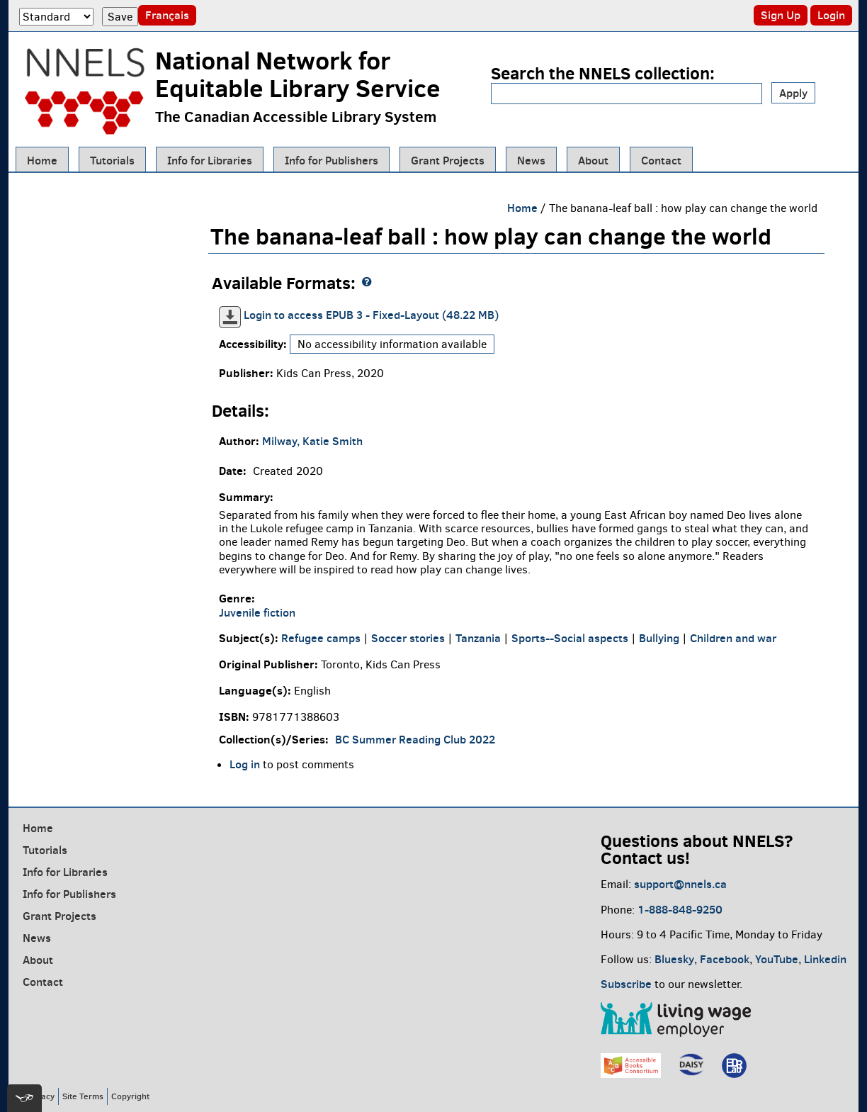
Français (167, 15)
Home (42, 160)
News (531, 160)
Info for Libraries (209, 160)
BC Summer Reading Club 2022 (415, 739)
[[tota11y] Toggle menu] (24, 1098)
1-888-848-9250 (680, 909)
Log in (245, 764)
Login (831, 15)
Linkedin (825, 959)
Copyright (130, 1096)
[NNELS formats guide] (366, 281)
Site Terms (82, 1096)
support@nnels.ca (680, 884)
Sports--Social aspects (569, 638)
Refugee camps (321, 638)
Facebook (724, 959)
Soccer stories (408, 638)
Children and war (733, 638)
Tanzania (478, 638)
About (593, 160)
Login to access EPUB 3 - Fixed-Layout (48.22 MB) (371, 314)
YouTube (776, 959)
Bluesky (674, 959)
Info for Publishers (331, 160)
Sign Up (780, 15)
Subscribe (626, 984)
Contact (661, 160)
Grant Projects (447, 160)
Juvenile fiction (257, 612)
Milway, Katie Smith (312, 441)
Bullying (659, 638)
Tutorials (112, 160)
